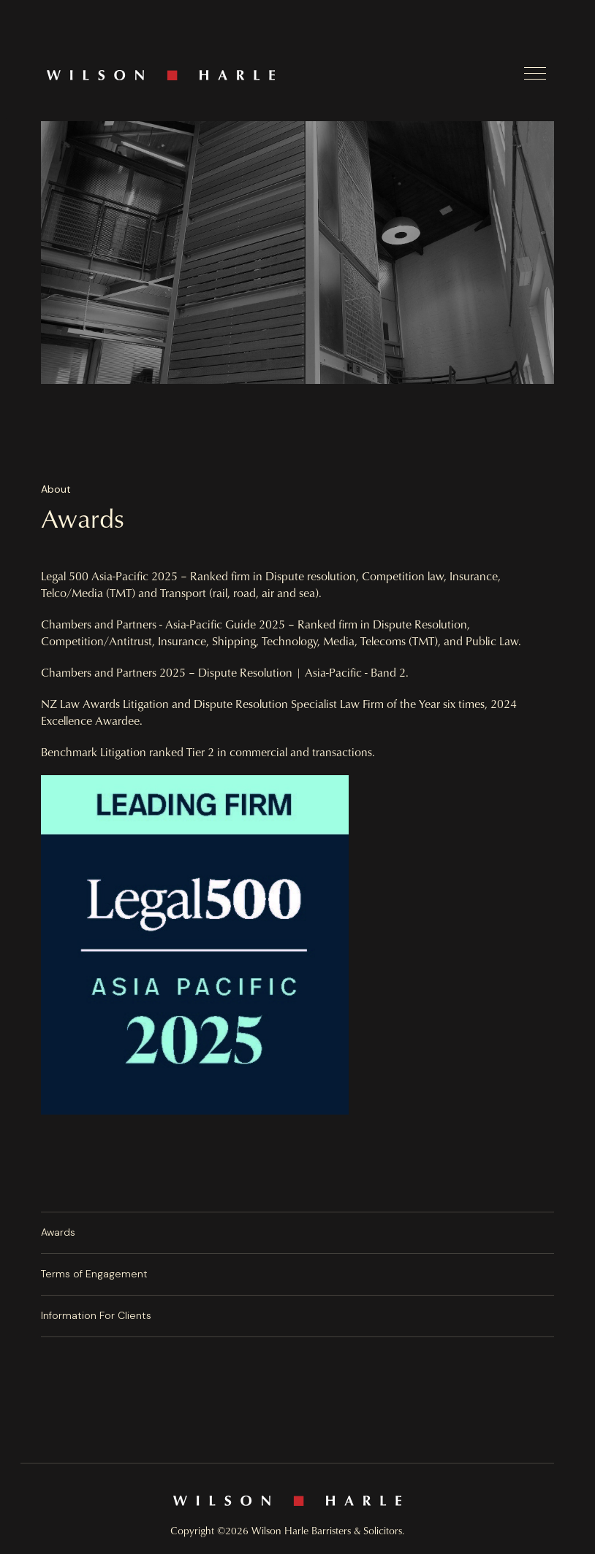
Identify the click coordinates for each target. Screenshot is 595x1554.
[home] (284, 75)
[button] (535, 73)
